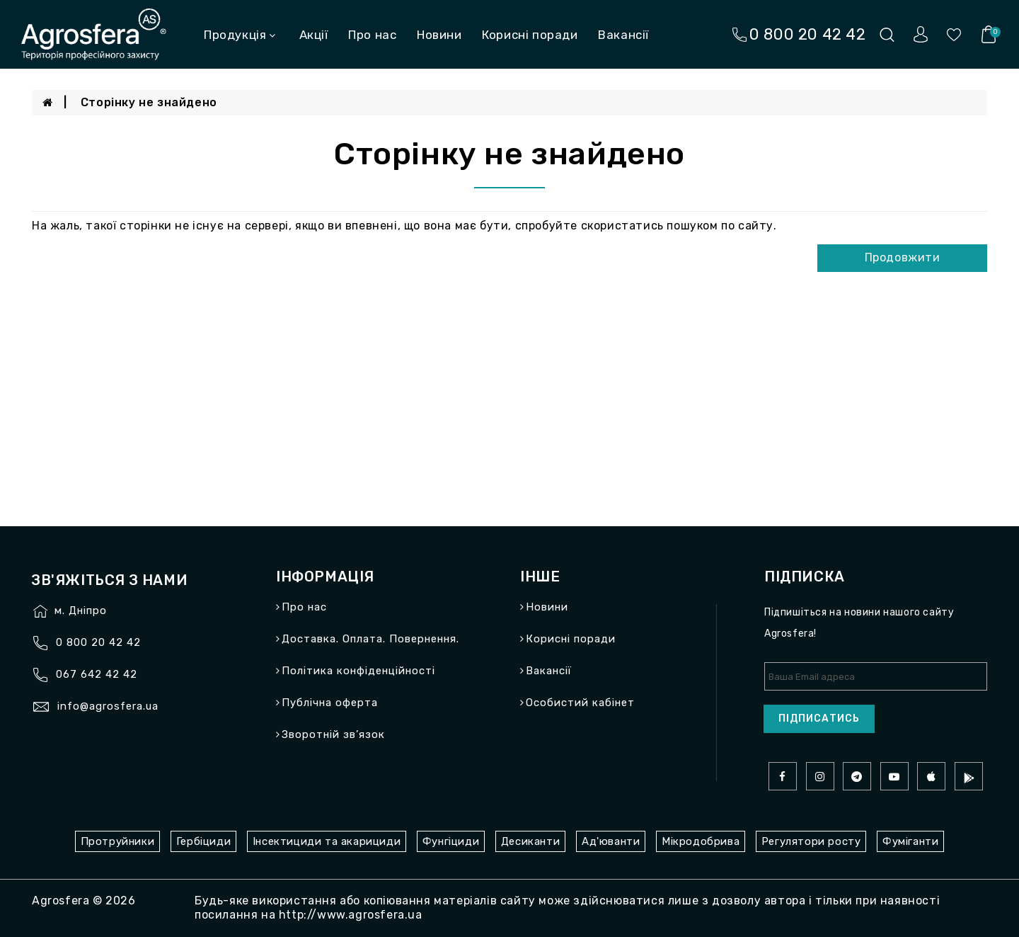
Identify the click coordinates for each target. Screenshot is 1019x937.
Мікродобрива (700, 841)
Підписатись (819, 718)
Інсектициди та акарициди (327, 841)
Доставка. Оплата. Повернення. (370, 638)
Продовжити (902, 257)
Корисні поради (529, 35)
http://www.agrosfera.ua (350, 914)
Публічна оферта (330, 702)
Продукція (240, 35)
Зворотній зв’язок (333, 734)
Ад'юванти (611, 841)
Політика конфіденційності (358, 670)
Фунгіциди (450, 841)
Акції (313, 35)
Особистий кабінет (580, 702)
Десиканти (530, 841)
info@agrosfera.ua (108, 706)
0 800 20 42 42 (98, 642)
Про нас (372, 35)
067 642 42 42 (96, 674)
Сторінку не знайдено (149, 102)
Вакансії (623, 35)
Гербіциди (203, 841)
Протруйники (118, 841)
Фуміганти (910, 841)
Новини (439, 35)
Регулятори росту (811, 841)
